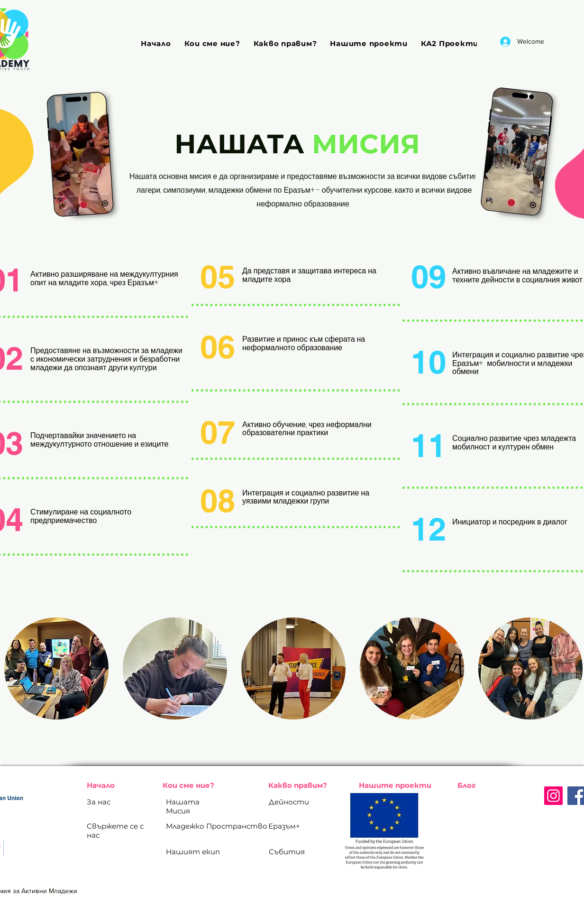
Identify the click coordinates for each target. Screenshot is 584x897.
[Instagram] (553, 795)
